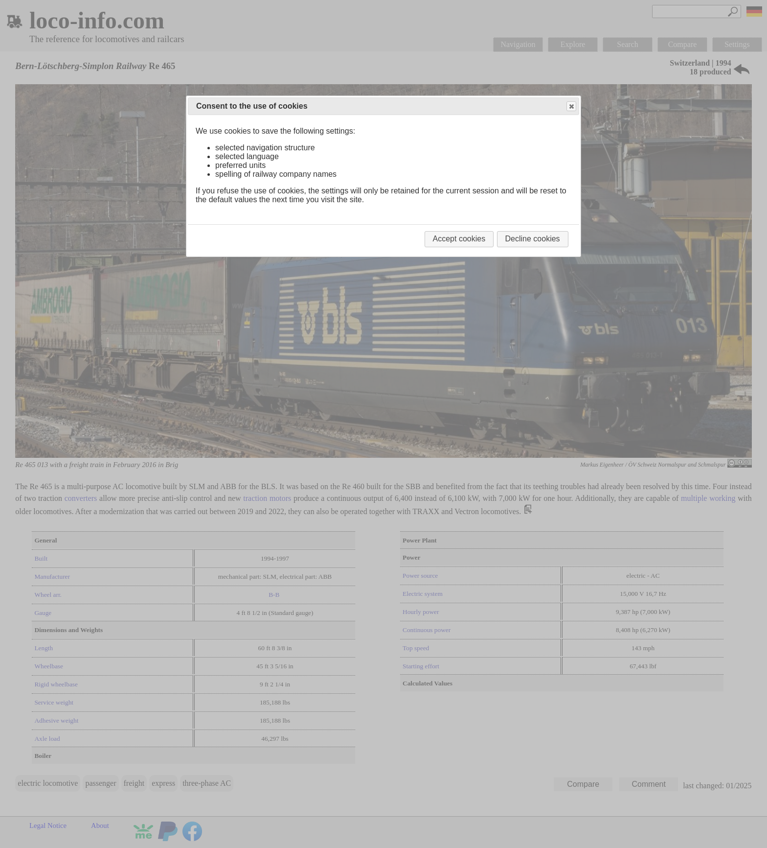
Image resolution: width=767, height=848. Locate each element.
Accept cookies (459, 239)
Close (570, 106)
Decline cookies (532, 239)
